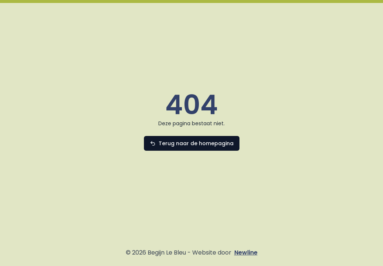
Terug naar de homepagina (196, 143)
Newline (246, 252)
